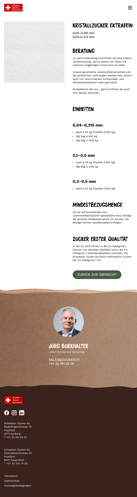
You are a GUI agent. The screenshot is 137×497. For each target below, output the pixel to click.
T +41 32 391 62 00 (15, 437)
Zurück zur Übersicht (97, 274)
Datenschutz (12, 480)
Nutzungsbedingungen (17, 485)
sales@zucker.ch (64, 360)
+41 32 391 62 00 (61, 364)
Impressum (11, 475)
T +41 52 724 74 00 (16, 463)
